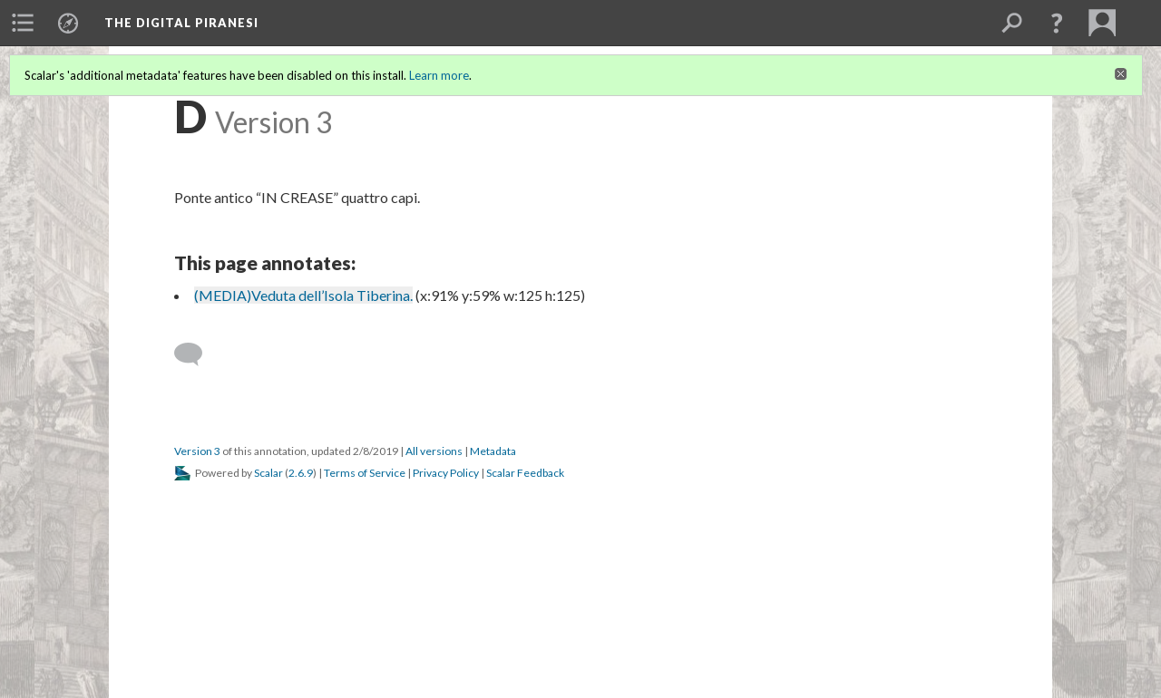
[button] (1056, 22)
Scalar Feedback (525, 473)
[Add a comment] (196, 354)
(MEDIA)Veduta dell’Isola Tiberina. (303, 295)
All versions (434, 451)
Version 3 (197, 451)
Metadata (493, 451)
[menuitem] (22, 22)
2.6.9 (300, 473)
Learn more (439, 75)
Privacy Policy (446, 473)
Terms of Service (364, 473)
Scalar (268, 473)
